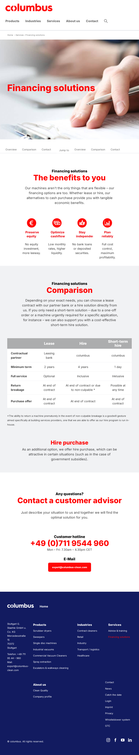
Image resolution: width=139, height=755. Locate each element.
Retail (80, 636)
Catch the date (113, 694)
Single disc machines (45, 643)
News (108, 688)
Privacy (109, 713)
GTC (107, 725)
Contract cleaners (87, 630)
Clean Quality (40, 690)
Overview (11, 149)
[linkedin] (130, 740)
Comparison (29, 149)
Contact (46, 149)
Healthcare (83, 655)
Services (20, 35)
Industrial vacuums (43, 649)
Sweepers (39, 636)
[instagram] (108, 740)
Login (108, 700)
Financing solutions (119, 636)
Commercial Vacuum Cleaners (50, 655)
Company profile (42, 696)
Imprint (109, 707)
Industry (81, 643)
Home (10, 35)
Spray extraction (42, 661)
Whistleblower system (117, 719)
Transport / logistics (88, 649)
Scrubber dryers (42, 630)
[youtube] (123, 740)
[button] (106, 21)
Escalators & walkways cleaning (50, 667)
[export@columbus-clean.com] (69, 567)
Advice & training (117, 630)
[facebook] (115, 740)
